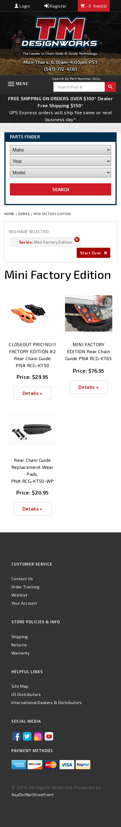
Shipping (19, 636)
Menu (22, 84)
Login (22, 5)
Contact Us (22, 578)
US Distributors (26, 694)
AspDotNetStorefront (32, 794)
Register (55, 5)
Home (9, 214)
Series (24, 214)
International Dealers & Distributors (46, 702)
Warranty (20, 652)
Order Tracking (25, 586)
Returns (19, 644)
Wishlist (19, 594)
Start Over (93, 252)
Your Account (24, 603)
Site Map (20, 686)
